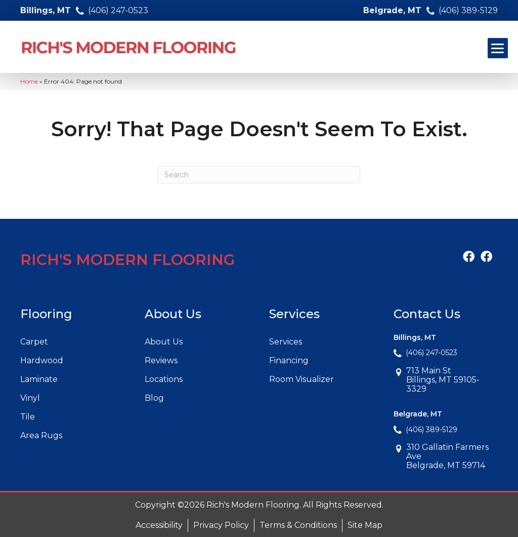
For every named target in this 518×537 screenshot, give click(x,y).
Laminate (39, 379)
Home (29, 81)
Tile (27, 416)
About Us (164, 342)
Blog (154, 398)
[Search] (259, 174)
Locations (164, 379)
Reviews (161, 360)
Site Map (365, 525)
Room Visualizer (301, 379)
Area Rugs (41, 435)
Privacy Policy (221, 525)
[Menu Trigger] (498, 48)
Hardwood (41, 360)
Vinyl (30, 398)
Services (285, 342)
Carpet (34, 342)
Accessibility (159, 525)
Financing (289, 360)
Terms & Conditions (298, 525)
